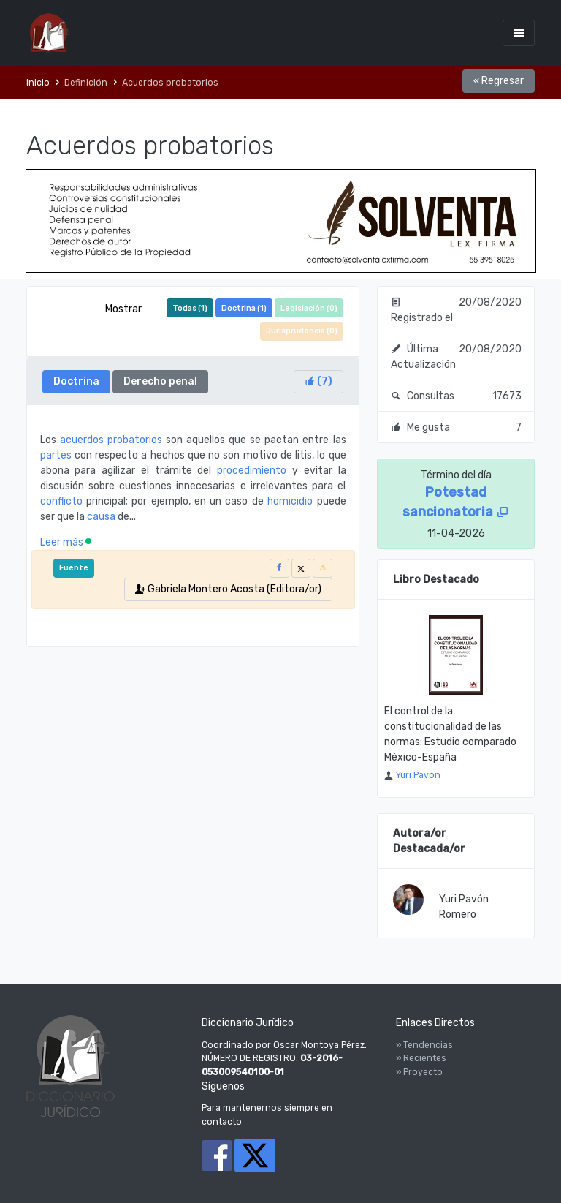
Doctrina (76, 381)
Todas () (189, 308)
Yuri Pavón (417, 775)
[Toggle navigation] (519, 32)
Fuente (73, 568)
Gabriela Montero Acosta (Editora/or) (228, 589)
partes (56, 455)
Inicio (38, 83)
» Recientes (421, 1058)
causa (101, 516)
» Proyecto (419, 1072)
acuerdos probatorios (111, 440)
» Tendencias (424, 1045)
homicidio (290, 501)
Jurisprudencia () (301, 331)
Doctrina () (244, 308)
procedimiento (251, 470)
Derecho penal (160, 381)
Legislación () (308, 308)
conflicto (61, 501)
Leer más (65, 542)
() (318, 381)
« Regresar (498, 81)
